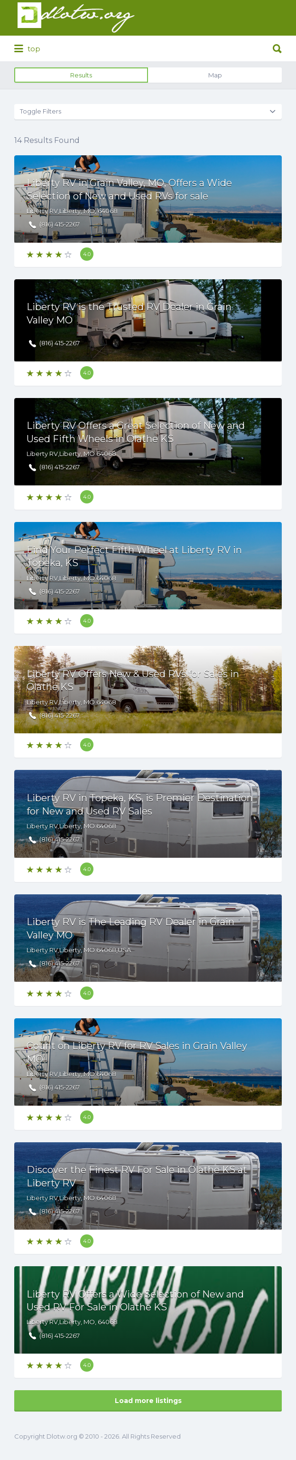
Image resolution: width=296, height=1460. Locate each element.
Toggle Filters (40, 111)
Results (81, 75)
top (27, 49)
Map (215, 75)
